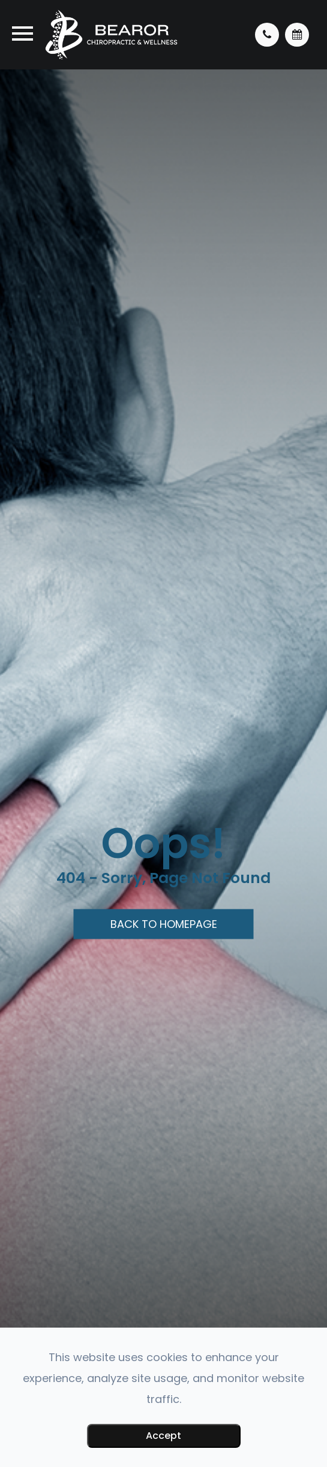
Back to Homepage (163, 924)
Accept (163, 1435)
